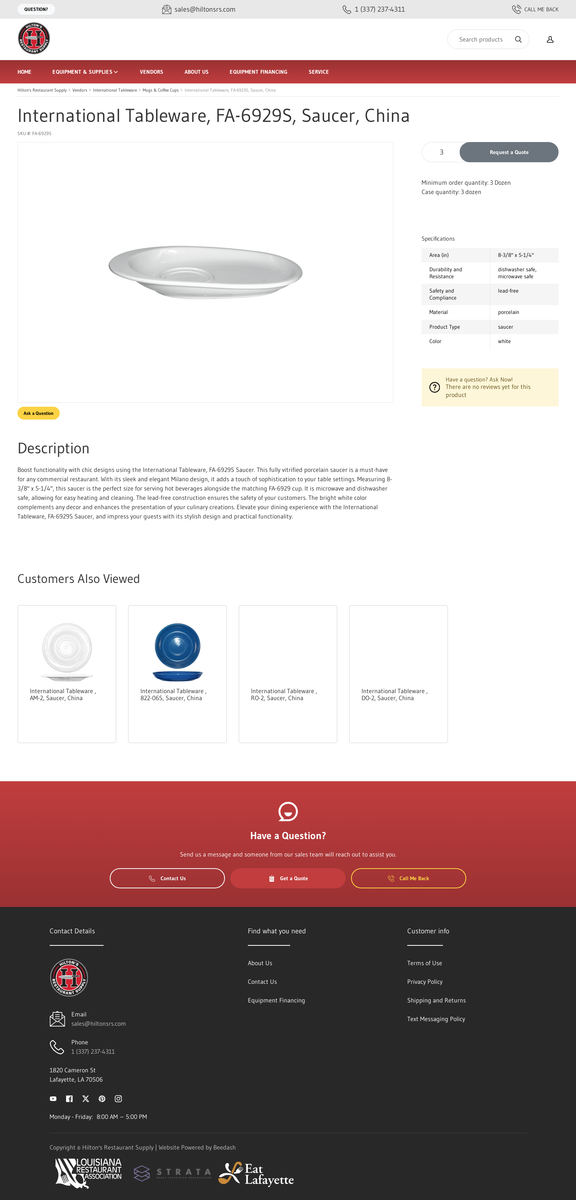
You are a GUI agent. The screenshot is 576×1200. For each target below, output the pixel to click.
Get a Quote (288, 878)
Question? (36, 9)
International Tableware (115, 90)
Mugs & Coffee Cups (161, 90)
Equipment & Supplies (85, 71)
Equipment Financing (258, 71)
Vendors (152, 71)
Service (319, 71)
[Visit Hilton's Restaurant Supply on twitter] (85, 1098)
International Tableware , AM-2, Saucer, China (63, 694)
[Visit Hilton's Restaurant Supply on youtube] (53, 1098)
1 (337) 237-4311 (93, 1051)
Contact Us (167, 878)
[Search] (488, 39)
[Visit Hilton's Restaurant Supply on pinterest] (102, 1098)
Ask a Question (39, 413)
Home (24, 71)
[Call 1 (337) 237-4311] (373, 9)
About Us (197, 71)
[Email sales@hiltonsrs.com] (198, 9)
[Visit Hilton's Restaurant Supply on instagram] (118, 1098)
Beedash (224, 1147)
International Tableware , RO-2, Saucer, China (284, 694)
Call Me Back (535, 9)
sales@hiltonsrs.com (98, 1023)
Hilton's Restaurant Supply (42, 90)
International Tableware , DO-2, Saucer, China (395, 694)
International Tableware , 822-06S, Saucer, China (173, 694)
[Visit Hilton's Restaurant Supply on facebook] (69, 1098)
